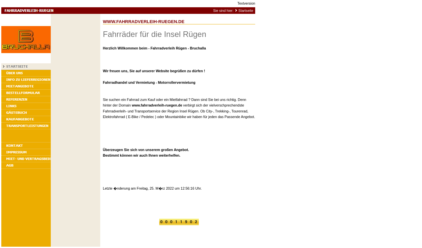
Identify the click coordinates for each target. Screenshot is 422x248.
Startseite (245, 11)
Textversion (246, 3)
